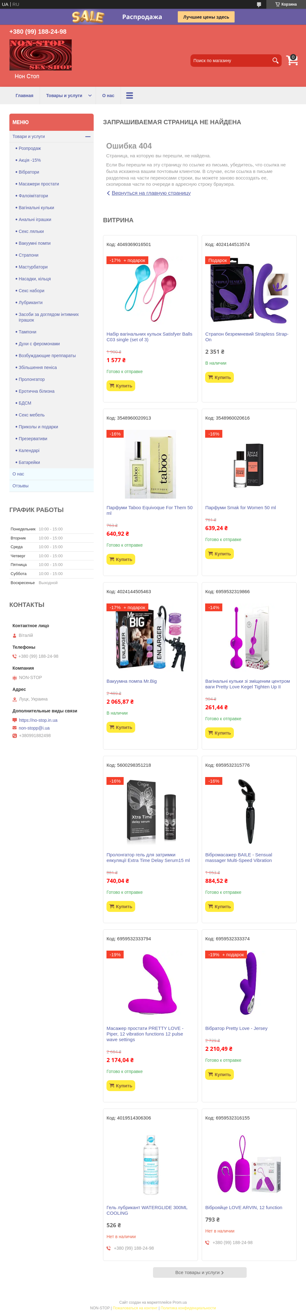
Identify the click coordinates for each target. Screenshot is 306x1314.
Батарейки (29, 462)
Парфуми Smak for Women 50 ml (240, 507)
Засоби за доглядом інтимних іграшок (49, 317)
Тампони (27, 331)
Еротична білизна (37, 391)
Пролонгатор (32, 379)
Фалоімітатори (33, 195)
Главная (24, 95)
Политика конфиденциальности (188, 1308)
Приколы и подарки (38, 426)
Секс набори (31, 290)
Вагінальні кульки (36, 207)
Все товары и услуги (197, 1272)
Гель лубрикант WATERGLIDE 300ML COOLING (146, 1210)
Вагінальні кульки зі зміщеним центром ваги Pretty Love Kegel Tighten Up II (247, 683)
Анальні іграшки (35, 219)
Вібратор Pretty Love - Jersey (236, 1028)
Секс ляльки (31, 231)
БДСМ (25, 403)
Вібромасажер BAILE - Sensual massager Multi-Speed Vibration (238, 857)
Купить (124, 385)
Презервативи (33, 438)
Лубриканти (30, 302)
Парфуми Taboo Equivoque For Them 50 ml (149, 510)
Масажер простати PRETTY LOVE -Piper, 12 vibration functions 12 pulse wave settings (144, 1034)
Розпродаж (30, 148)
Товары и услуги (64, 95)
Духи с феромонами (39, 343)
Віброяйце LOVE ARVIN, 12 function (243, 1207)
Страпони (28, 255)
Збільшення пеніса (38, 367)
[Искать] (275, 60)
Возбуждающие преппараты (47, 355)
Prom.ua (180, 1302)
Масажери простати (39, 183)
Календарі (29, 450)
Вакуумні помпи (35, 243)
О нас (108, 95)
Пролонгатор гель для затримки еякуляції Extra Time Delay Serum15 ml (148, 857)
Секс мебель (32, 414)
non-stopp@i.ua (34, 728)
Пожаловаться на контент (135, 1308)
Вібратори (29, 172)
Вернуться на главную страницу (151, 193)
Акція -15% (30, 160)
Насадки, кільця (35, 278)
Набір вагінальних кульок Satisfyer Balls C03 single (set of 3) (149, 336)
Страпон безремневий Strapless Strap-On (247, 336)
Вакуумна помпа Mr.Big (131, 681)
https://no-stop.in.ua (38, 720)
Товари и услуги (28, 136)
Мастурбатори (33, 266)
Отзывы (20, 485)
